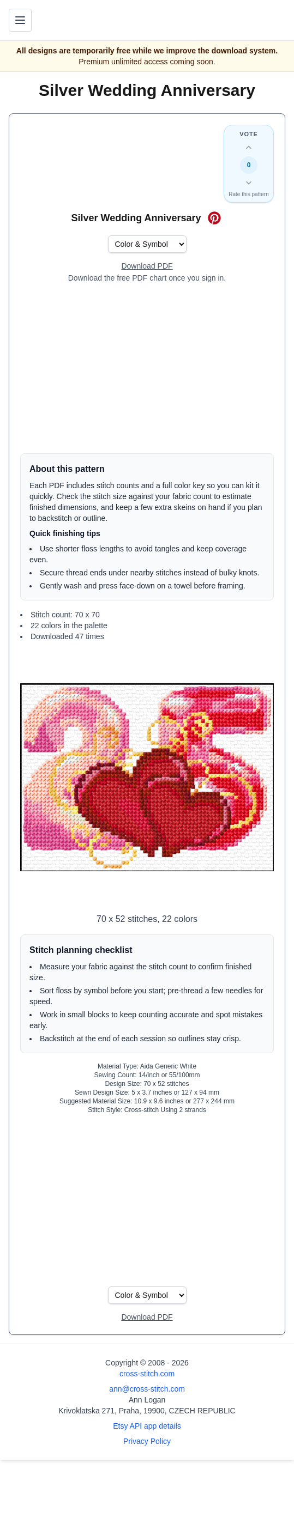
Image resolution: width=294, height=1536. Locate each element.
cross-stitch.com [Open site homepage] (147, 1373)
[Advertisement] (147, 368)
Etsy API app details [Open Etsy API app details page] (147, 1426)
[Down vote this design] (248, 182)
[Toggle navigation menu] (20, 20)
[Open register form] (146, 266)
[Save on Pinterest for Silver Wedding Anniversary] (214, 218)
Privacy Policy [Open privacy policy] (147, 1441)
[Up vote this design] (248, 147)
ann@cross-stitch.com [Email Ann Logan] (147, 1389)
